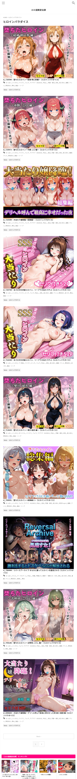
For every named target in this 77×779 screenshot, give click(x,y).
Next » (39, 305)
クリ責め (57, 142)
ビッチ (63, 115)
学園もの (41, 230)
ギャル (48, 227)
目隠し (65, 233)
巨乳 (63, 35)
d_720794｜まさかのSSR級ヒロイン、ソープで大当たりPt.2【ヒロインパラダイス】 (54, 110)
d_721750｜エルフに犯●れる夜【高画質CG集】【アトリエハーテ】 (30, 753)
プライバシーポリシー (28, 776)
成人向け (69, 35)
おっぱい (42, 33)
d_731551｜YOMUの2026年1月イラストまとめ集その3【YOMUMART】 (33, 548)
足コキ (45, 148)
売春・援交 (57, 35)
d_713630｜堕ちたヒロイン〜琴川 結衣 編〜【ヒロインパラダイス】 (53, 165)
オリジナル (58, 170)
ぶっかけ (49, 33)
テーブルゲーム (58, 227)
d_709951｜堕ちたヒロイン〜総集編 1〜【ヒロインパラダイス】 (53, 193)
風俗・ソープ (63, 38)
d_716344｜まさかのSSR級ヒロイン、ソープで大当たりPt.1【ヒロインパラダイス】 (54, 138)
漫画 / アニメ (41, 38)
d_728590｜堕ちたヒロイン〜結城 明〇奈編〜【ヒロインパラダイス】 (54, 28)
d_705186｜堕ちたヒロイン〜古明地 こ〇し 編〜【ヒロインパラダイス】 (55, 247)
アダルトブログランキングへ (12, 764)
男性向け (50, 38)
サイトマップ (41, 776)
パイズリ (57, 33)
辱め (55, 38)
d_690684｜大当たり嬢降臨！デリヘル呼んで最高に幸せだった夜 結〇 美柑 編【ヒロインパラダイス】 (54, 277)
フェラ (63, 33)
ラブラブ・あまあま (47, 172)
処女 (54, 63)
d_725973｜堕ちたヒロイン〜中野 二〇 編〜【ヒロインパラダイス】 (53, 56)
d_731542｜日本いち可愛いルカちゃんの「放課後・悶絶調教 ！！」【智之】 (34, 686)
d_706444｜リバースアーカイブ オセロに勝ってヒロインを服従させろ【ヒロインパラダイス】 (54, 222)
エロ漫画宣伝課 (38, 9)
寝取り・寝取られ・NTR (55, 230)
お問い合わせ (51, 776)
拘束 (41, 233)
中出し (49, 35)
